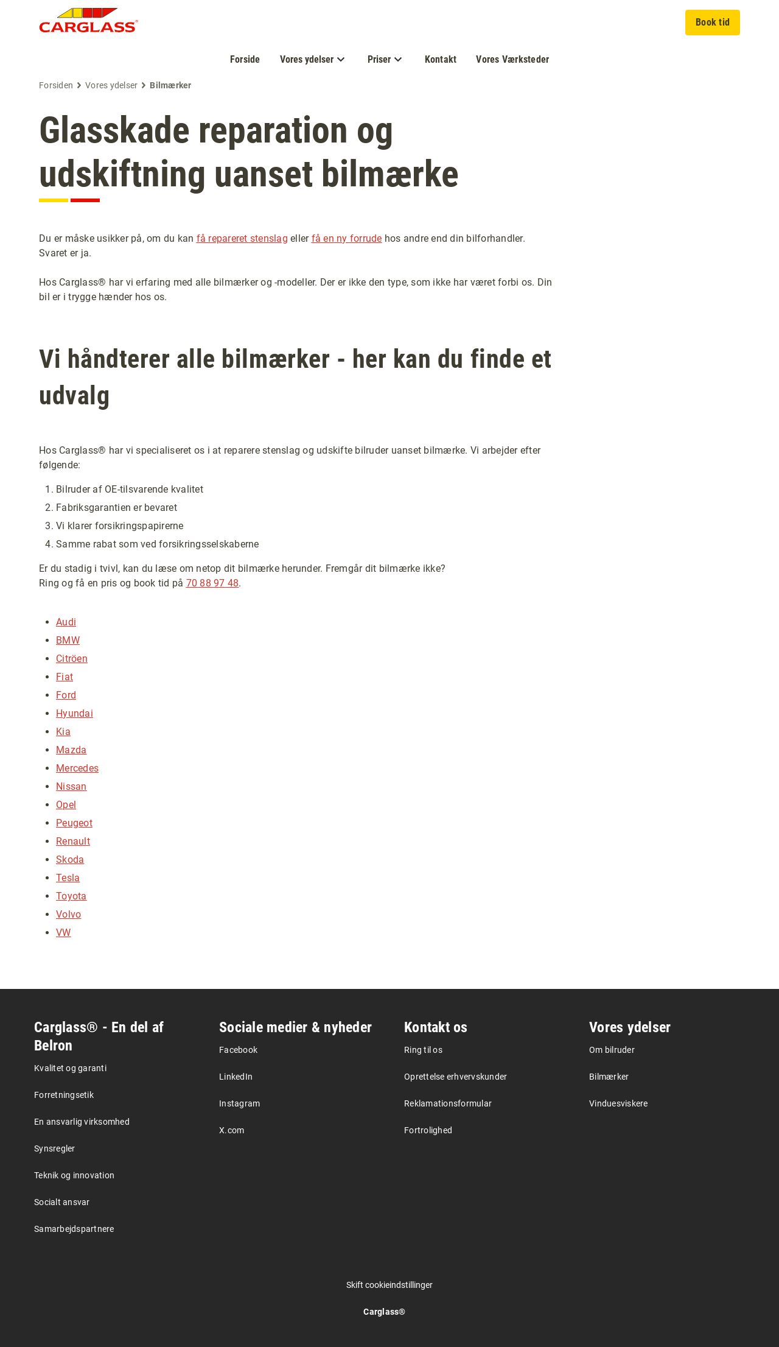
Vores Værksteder (512, 59)
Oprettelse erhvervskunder (455, 1076)
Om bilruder (612, 1050)
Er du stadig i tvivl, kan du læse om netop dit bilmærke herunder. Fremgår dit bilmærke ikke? (242, 568)
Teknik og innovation (74, 1175)
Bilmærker (609, 1076)
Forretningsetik (64, 1095)
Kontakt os (436, 1027)
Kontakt (441, 59)
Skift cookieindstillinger (389, 1285)
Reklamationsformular (448, 1103)
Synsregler (54, 1148)
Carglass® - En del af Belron (99, 1036)
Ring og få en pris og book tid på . (140, 583)
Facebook (238, 1050)
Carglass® (384, 1312)
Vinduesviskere (618, 1103)
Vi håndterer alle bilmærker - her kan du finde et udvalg (295, 377)
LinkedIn (236, 1076)
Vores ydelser (630, 1027)
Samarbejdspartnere (74, 1229)
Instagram (239, 1103)
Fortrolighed (428, 1130)
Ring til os (423, 1050)
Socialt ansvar (62, 1202)
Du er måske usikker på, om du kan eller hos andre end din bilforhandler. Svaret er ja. (282, 246)
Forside (245, 59)
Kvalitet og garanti (70, 1068)
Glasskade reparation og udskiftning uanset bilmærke (249, 151)
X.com (231, 1130)
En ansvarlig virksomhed (82, 1122)
